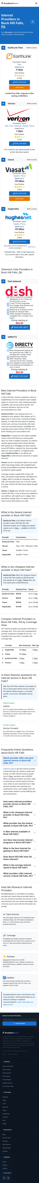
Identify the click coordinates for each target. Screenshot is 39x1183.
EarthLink (5, 1097)
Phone (31, 126)
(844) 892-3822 (19, 327)
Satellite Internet (7, 1083)
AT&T (4, 1103)
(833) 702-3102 (19, 376)
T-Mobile (5, 1117)
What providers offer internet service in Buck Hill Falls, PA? (18, 874)
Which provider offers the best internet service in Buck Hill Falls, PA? (18, 760)
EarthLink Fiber (8, 542)
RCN (3, 1120)
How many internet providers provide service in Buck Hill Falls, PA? (17, 804)
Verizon (5, 546)
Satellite (16, 176)
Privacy (4, 1054)
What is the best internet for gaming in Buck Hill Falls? (17, 849)
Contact (4, 1168)
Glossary (5, 1141)
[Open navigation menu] (36, 3)
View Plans (19, 87)
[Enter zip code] (19, 1020)
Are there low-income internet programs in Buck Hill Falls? (18, 841)
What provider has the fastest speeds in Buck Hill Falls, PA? (18, 824)
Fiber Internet (6, 1069)
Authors (4, 1165)
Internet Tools (6, 1138)
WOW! (4, 1124)
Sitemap (4, 1151)
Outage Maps (6, 1148)
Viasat (4, 550)
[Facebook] (4, 1178)
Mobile (25, 126)
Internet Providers (7, 1066)
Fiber (19, 64)
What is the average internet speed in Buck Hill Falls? (17, 866)
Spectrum (5, 1107)
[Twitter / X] (8, 1178)
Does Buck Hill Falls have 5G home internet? (17, 858)
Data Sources (6, 1144)
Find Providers (19, 1023)
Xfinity (4, 1100)
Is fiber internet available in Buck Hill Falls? (16, 832)
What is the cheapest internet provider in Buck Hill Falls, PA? (17, 815)
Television (18, 126)
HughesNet (6, 554)
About (4, 1162)
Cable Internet (6, 1073)
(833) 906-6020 (19, 82)
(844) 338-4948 (19, 143)
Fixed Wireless (6, 1079)
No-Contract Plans (8, 1086)
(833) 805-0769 (19, 193)
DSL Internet (6, 1076)
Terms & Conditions (13, 1054)
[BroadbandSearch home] (9, 3)
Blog (3, 1134)
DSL (11, 126)
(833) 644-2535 (19, 242)
